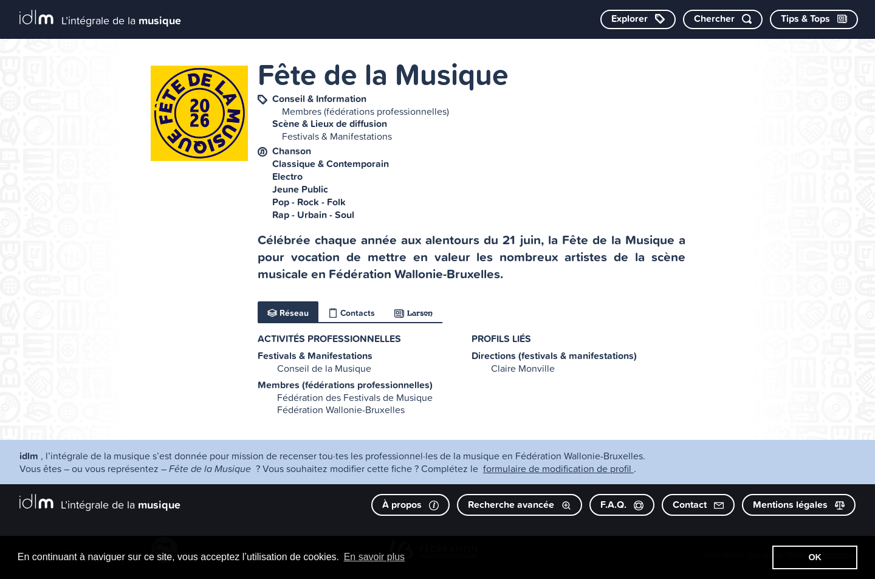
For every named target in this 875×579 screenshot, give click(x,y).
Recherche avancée (519, 505)
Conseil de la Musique (324, 368)
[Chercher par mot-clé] (723, 19)
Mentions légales (799, 505)
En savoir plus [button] (374, 557)
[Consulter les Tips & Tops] (814, 19)
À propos (410, 505)
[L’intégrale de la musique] (100, 18)
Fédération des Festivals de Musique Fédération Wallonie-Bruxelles (355, 403)
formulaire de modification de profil (558, 468)
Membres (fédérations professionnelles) (365, 111)
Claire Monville (523, 368)
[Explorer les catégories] (638, 19)
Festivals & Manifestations (337, 136)
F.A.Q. (621, 505)
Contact (698, 505)
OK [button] (815, 557)
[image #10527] (199, 113)
